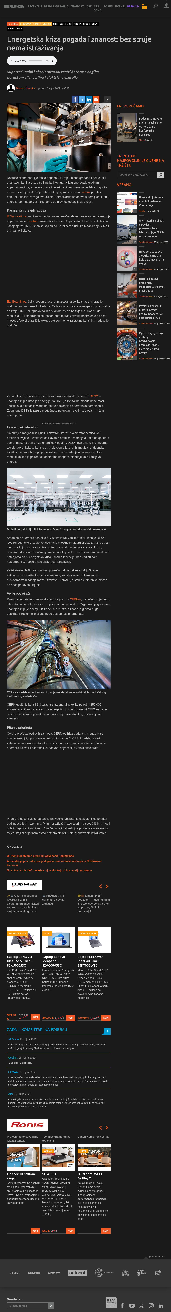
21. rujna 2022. (28, 1039)
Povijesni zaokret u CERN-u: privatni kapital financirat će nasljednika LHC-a (151, 311)
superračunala (15, 28)
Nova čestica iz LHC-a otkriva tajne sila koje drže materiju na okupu (49, 870)
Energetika (13, 24)
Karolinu (32, 221)
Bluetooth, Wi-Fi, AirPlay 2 (90, 1176)
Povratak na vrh (156, 1256)
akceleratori (65, 24)
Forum (111, 8)
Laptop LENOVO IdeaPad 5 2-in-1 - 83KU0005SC (20, 961)
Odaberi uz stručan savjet (21, 1176)
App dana (100, 10)
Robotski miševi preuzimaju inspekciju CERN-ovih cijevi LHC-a (151, 284)
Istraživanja (25, 24)
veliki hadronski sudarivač (86, 24)
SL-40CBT (49, 1174)
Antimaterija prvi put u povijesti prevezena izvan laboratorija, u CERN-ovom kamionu (151, 228)
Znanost (80, 8)
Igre (92, 8)
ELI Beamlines (16, 301)
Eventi (123, 8)
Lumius (85, 192)
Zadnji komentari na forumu (37, 1029)
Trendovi (37, 24)
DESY (94, 396)
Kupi (35, 1017)
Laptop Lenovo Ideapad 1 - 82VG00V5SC (53, 961)
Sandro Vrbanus (146, 242)
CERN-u (75, 599)
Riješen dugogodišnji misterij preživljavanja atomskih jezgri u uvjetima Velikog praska (151, 343)
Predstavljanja (59, 8)
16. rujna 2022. (27, 1057)
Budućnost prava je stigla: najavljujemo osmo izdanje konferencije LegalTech (150, 126)
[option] (23, 957)
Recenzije (38, 8)
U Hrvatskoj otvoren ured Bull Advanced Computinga (40, 856)
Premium (136, 8)
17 (134, 241)
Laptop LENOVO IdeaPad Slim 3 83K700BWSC (90, 961)
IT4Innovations (17, 216)
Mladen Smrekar (26, 88)
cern (55, 24)
